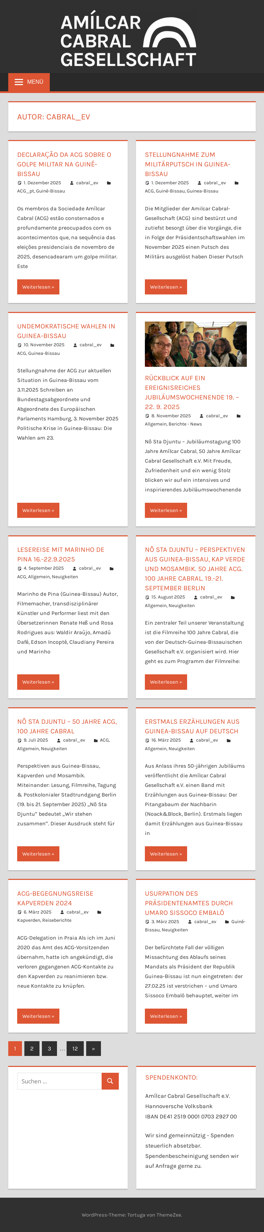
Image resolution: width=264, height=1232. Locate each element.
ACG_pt (25, 191)
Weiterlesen (36, 287)
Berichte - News (185, 424)
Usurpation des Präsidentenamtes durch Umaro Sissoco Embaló (189, 903)
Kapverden (28, 920)
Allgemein (156, 424)
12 (75, 1048)
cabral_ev (87, 183)
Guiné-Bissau (50, 191)
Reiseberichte (56, 920)
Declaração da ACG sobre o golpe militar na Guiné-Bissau (64, 164)
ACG (149, 191)
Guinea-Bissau (202, 191)
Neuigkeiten (65, 577)
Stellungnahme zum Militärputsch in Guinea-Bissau (187, 164)
